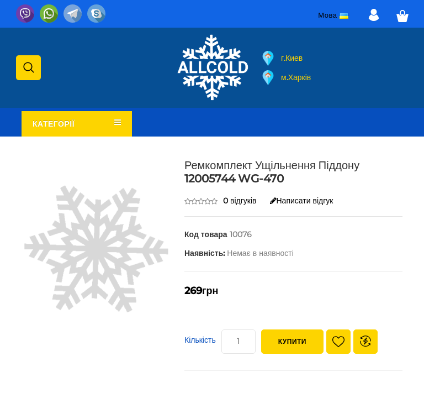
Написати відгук (301, 201)
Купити (292, 341)
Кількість (200, 340)
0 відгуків (240, 201)
